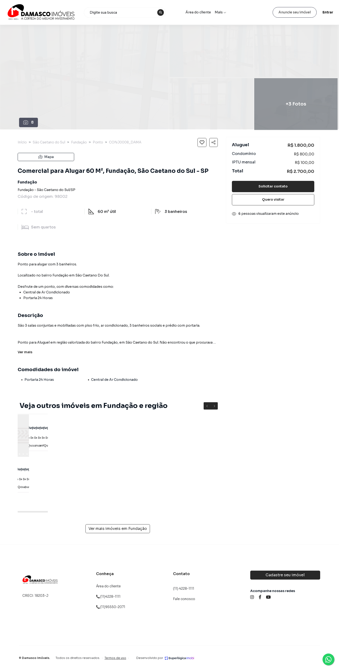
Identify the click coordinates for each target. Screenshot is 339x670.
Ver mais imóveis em (118, 529)
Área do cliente (205, 12)
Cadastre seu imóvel (285, 575)
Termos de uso (115, 658)
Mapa (46, 157)
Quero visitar (273, 199)
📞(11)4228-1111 (108, 596)
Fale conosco (184, 599)
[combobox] (134, 12)
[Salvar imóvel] (202, 142)
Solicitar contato (273, 186)
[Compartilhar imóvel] (213, 142)
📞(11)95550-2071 (110, 607)
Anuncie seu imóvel (281, 12)
